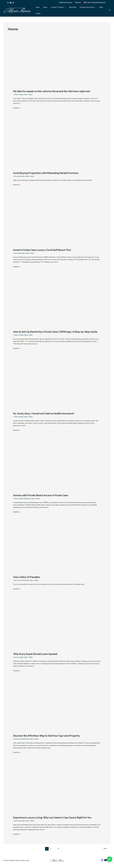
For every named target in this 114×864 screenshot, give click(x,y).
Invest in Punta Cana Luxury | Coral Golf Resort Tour (43, 246)
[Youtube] (10, 3)
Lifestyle (21, 92)
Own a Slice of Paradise (27, 576)
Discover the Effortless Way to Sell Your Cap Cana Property (48, 735)
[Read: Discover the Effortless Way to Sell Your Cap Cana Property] (57, 730)
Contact (103, 9)
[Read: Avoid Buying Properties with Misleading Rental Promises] (57, 165)
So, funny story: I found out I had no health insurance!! (45, 413)
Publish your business (68, 3)
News (98, 9)
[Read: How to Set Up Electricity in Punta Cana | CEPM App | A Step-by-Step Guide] (57, 323)
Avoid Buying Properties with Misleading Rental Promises (47, 170)
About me (80, 3)
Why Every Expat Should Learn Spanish (36, 653)
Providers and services (86, 9)
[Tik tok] (13, 3)
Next (105, 848)
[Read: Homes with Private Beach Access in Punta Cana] (57, 490)
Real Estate (72, 9)
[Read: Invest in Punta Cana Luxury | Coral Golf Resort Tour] (57, 242)
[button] (66, 9)
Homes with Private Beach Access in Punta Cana (42, 495)
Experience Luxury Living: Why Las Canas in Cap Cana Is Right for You (54, 817)
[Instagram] (8, 3)
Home (43, 9)
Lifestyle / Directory (60, 9)
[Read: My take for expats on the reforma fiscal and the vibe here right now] (57, 83)
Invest (20, 580)
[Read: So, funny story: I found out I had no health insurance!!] (57, 408)
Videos (49, 9)
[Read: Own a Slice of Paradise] (57, 572)
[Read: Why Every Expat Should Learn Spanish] (57, 649)
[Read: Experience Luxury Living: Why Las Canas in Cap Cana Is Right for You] (57, 812)
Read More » (17, 105)
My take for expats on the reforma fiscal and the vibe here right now (53, 88)
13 (58, 848)
